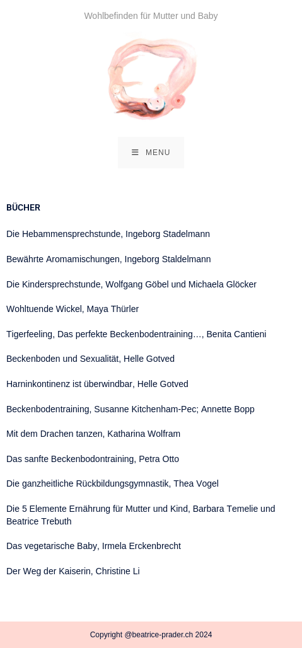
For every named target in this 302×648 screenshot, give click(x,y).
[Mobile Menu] (151, 152)
